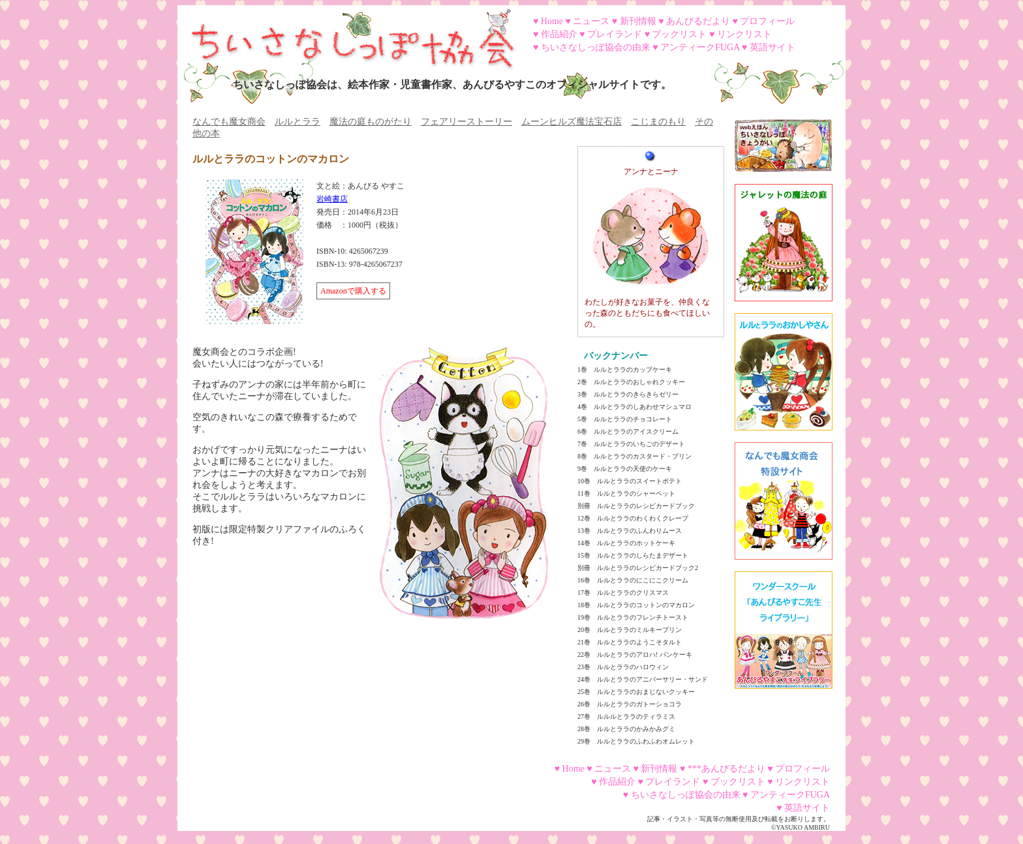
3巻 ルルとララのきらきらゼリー (628, 394)
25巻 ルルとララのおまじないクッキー (636, 691)
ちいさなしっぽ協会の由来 (595, 47)
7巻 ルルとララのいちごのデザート (631, 443)
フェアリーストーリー (466, 122)
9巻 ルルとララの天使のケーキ (624, 468)
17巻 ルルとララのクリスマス (623, 592)
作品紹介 (559, 34)
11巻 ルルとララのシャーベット (626, 493)
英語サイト (772, 47)
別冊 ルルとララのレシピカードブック (636, 505)
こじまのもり (658, 122)
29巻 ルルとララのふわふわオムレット (636, 741)
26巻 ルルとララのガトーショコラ (629, 704)
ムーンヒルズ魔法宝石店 (571, 122)
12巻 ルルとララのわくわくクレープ (632, 518)
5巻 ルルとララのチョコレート (624, 419)
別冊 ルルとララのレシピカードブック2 (637, 567)
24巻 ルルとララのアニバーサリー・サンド (642, 679)
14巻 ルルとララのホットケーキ (626, 543)
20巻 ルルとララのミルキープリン (629, 629)
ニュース (591, 21)
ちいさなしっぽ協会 (347, 34)
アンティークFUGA (699, 47)
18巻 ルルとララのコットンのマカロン (636, 605)
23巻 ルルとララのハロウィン (623, 667)
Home (552, 21)
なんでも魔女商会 (229, 122)
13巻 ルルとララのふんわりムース (629, 530)
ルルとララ (297, 122)
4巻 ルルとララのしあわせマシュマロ (634, 406)
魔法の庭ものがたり (370, 122)
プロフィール (767, 21)
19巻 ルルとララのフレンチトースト (632, 617)
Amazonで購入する (353, 290)
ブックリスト (679, 34)
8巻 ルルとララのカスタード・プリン (634, 456)
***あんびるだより (726, 769)
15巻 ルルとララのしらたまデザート (632, 555)
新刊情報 (638, 21)
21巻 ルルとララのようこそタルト (629, 642)
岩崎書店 (332, 198)
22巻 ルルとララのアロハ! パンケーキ (634, 654)
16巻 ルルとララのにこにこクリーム (632, 580)
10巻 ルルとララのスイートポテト (629, 481)
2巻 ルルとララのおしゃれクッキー (631, 381)
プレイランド (614, 34)
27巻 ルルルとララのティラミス (626, 716)
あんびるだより (698, 21)
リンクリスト (744, 34)
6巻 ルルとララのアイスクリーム (628, 431)
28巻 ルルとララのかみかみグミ (626, 728)
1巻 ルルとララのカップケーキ (624, 369)
